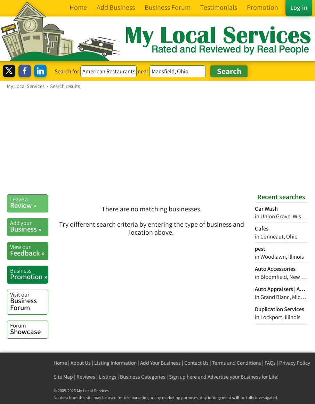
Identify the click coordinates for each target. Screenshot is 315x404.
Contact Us (196, 362)
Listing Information (115, 362)
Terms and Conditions (236, 362)
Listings (107, 376)
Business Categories (142, 376)
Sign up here (183, 376)
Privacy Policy (294, 362)
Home (60, 362)
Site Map (63, 376)
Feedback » (29, 250)
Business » (29, 226)
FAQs (270, 362)
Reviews (85, 376)
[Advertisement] (157, 141)
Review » (29, 202)
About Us (81, 362)
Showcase (29, 329)
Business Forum (29, 302)
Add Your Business (160, 362)
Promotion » (29, 274)
